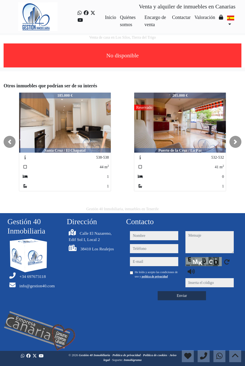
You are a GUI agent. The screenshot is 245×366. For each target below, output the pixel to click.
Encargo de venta (155, 21)
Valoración (205, 17)
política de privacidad (155, 276)
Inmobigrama (133, 360)
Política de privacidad (126, 355)
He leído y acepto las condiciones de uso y (156, 274)
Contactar (181, 17)
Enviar (182, 296)
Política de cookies (155, 355)
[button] (10, 142)
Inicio (110, 17)
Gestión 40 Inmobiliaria (95, 355)
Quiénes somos (128, 21)
